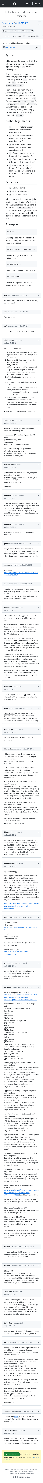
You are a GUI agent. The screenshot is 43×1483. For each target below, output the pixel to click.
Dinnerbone (7, 23)
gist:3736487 (21, 23)
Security (20, 1470)
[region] (21, 170)
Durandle (7, 1247)
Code (6, 36)
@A (14, 435)
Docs (12, 1472)
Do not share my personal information (21, 1474)
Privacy (13, 1470)
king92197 (8, 832)
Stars (33, 36)
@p (11, 367)
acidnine (7, 917)
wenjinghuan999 (10, 963)
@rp (5, 1027)
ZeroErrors (8, 1292)
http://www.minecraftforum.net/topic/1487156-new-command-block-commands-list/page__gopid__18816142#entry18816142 (21, 997)
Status (26, 1470)
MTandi (7, 1342)
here (16, 1416)
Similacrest (8, 340)
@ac (5, 1013)
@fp (5, 1030)
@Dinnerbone (9, 713)
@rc (5, 1016)
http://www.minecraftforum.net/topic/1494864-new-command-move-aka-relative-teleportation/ (21, 906)
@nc (5, 1011)
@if (8, 362)
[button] (32, 31)
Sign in (28, 3)
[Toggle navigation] (3, 3)
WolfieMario (9, 863)
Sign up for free (12, 1454)
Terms (7, 1470)
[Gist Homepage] (14, 3)
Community (34, 1470)
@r (5, 823)
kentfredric (8, 607)
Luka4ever (8, 686)
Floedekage (8, 729)
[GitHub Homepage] (14, 1477)
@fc (5, 1018)
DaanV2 (7, 708)
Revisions (18, 36)
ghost (6, 544)
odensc (7, 565)
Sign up (36, 3)
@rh (5, 1039)
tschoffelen (8, 1323)
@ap (5, 1025)
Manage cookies (27, 1472)
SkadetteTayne (10, 1430)
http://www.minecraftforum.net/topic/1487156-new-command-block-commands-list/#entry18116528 (21, 1192)
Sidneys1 (7, 1411)
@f (16, 871)
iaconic (7, 584)
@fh (5, 1042)
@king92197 (8, 1271)
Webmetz (8, 749)
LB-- (5, 295)
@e (25, 694)
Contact (17, 1472)
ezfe (5, 312)
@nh (5, 1035)
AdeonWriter (9, 495)
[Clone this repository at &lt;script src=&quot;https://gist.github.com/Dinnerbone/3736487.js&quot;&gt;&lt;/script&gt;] (20, 31)
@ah (5, 1037)
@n (5, 1051)
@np (5, 1023)
